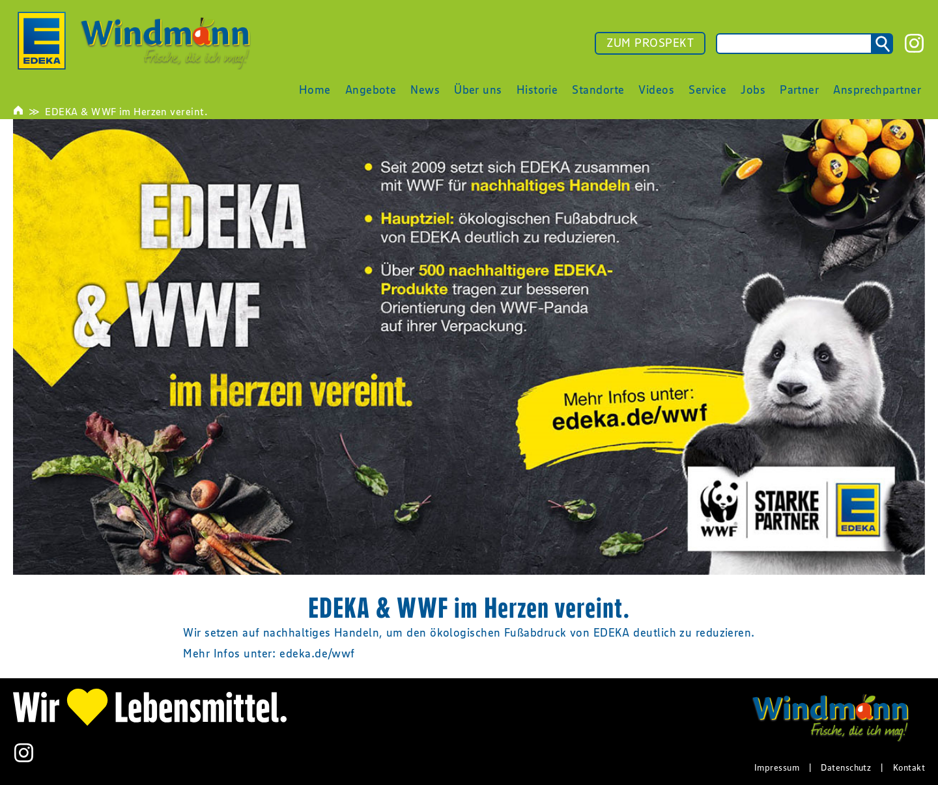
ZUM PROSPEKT (650, 43)
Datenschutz (846, 767)
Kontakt (909, 767)
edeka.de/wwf (316, 653)
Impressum (776, 767)
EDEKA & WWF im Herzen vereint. (126, 111)
